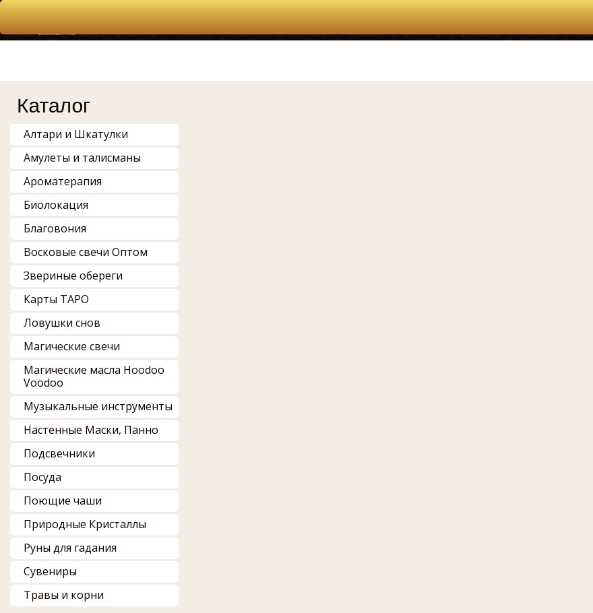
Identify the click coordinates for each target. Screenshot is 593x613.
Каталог (53, 105)
